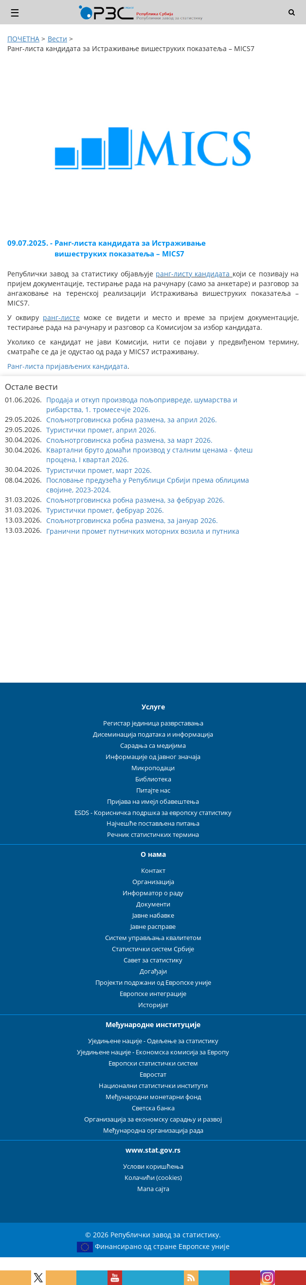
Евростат (153, 1074)
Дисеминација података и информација (153, 734)
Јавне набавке (153, 915)
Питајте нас (153, 790)
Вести (57, 38)
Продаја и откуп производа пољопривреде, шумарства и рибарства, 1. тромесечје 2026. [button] (141, 404)
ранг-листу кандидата (193, 273)
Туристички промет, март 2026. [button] (99, 470)
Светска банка (153, 1108)
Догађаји (153, 971)
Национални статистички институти (153, 1086)
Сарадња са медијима (153, 746)
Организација (153, 882)
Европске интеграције (153, 994)
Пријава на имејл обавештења (153, 801)
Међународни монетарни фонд (153, 1097)
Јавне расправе (153, 927)
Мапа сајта (153, 1189)
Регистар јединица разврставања (153, 723)
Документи (153, 904)
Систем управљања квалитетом (153, 938)
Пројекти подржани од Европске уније (153, 982)
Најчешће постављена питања (153, 823)
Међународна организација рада (153, 1130)
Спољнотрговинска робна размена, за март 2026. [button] (129, 440)
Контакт (153, 871)
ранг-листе (61, 317)
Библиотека (153, 779)
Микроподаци (153, 768)
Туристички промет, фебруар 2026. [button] (105, 510)
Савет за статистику (153, 960)
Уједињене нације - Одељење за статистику (153, 1041)
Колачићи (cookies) (153, 1178)
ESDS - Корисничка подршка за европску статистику (153, 813)
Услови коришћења (153, 1166)
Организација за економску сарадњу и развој (153, 1119)
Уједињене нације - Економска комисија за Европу (153, 1052)
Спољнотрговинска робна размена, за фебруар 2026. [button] (135, 500)
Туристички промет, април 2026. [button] (101, 429)
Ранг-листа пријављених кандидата (67, 366)
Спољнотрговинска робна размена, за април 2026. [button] (131, 419)
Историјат (153, 1005)
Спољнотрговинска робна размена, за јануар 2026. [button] (132, 520)
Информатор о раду (153, 893)
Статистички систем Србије (153, 949)
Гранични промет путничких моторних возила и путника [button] (142, 531)
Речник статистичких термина (153, 835)
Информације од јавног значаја (153, 757)
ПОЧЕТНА (23, 38)
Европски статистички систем (153, 1063)
